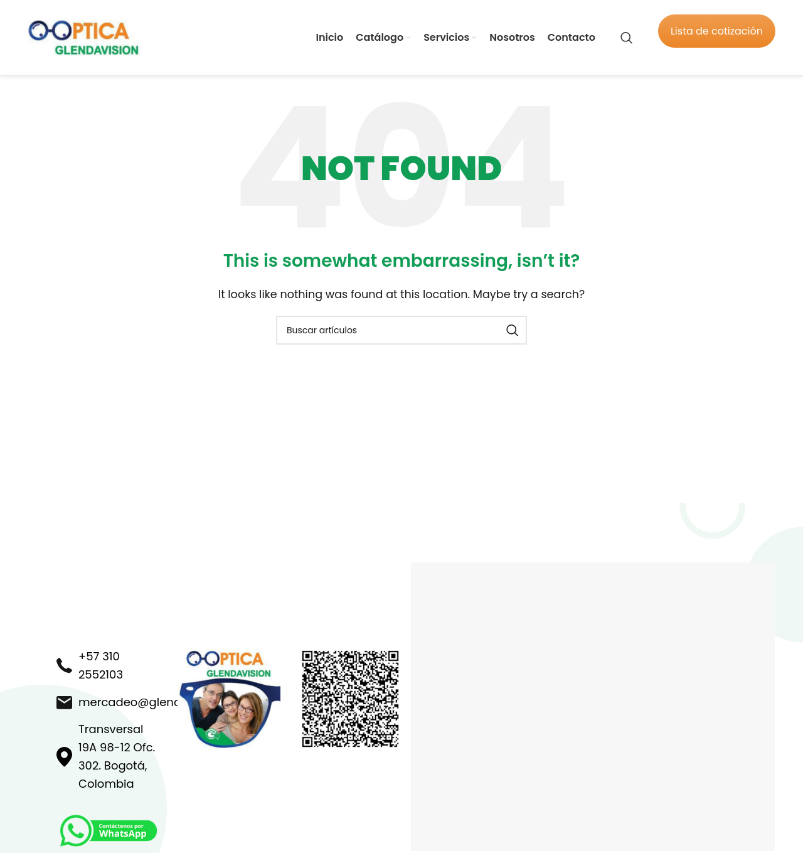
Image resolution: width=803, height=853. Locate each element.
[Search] (626, 37)
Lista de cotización (717, 31)
